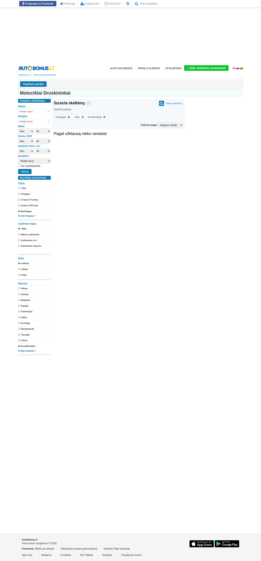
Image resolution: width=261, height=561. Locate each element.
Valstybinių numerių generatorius (79, 548)
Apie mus (27, 555)
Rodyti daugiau (27, 215)
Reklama (46, 555)
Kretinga (24, 323)
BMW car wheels (44, 548)
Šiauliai (23, 306)
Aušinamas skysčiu (29, 246)
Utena (22, 340)
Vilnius (23, 288)
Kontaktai (66, 555)
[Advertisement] (130, 36)
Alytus (22, 317)
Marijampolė (26, 329)
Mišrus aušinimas (28, 234)
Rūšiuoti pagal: (149, 125)
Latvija (23, 269)
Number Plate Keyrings (117, 548)
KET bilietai (86, 555)
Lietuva (23, 263)
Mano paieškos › (174, 103)
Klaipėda (24, 300)
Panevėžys (25, 311)
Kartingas (25, 211)
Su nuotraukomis (30, 165)
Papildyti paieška (33, 84)
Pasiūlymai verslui (131, 555)
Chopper (24, 194)
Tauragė (24, 334)
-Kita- (22, 188)
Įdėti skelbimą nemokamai (206, 68)
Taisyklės (107, 555)
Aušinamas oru (27, 240)
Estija (22, 275)
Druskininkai (26, 346)
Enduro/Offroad (28, 205)
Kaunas (23, 294)
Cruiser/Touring (28, 199)
